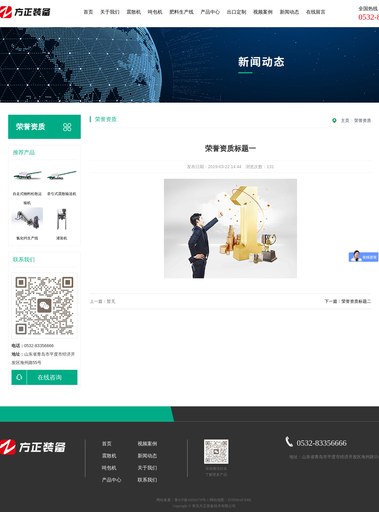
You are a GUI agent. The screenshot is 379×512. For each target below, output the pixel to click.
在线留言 (315, 11)
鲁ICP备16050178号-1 (192, 500)
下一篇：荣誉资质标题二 (348, 301)
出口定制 (236, 11)
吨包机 (155, 11)
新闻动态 (289, 11)
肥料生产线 (181, 11)
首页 (88, 11)
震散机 (133, 11)
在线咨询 (36, 377)
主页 (345, 120)
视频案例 (263, 11)
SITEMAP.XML (240, 500)
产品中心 (210, 11)
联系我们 (147, 479)
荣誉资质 (362, 120)
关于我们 (109, 11)
